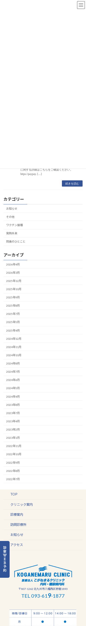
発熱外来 (11, 233)
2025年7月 (13, 314)
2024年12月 (13, 338)
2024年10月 (13, 355)
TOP (13, 494)
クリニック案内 (21, 504)
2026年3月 (13, 272)
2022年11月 (13, 446)
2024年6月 (13, 380)
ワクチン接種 (14, 225)
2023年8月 (13, 405)
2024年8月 (13, 363)
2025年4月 (13, 330)
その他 (10, 217)
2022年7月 (13, 479)
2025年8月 (13, 305)
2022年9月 (13, 462)
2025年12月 (13, 281)
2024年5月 (13, 388)
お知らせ (11, 208)
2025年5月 (13, 322)
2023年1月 (13, 437)
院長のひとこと (15, 241)
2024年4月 (13, 396)
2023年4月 (13, 421)
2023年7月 (13, 413)
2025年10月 (13, 289)
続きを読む (72, 183)
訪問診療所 (18, 525)
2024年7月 (13, 371)
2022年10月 (13, 454)
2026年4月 (13, 264)
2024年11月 (13, 347)
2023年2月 (13, 429)
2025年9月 (13, 297)
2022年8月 (13, 471)
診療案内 (16, 514)
